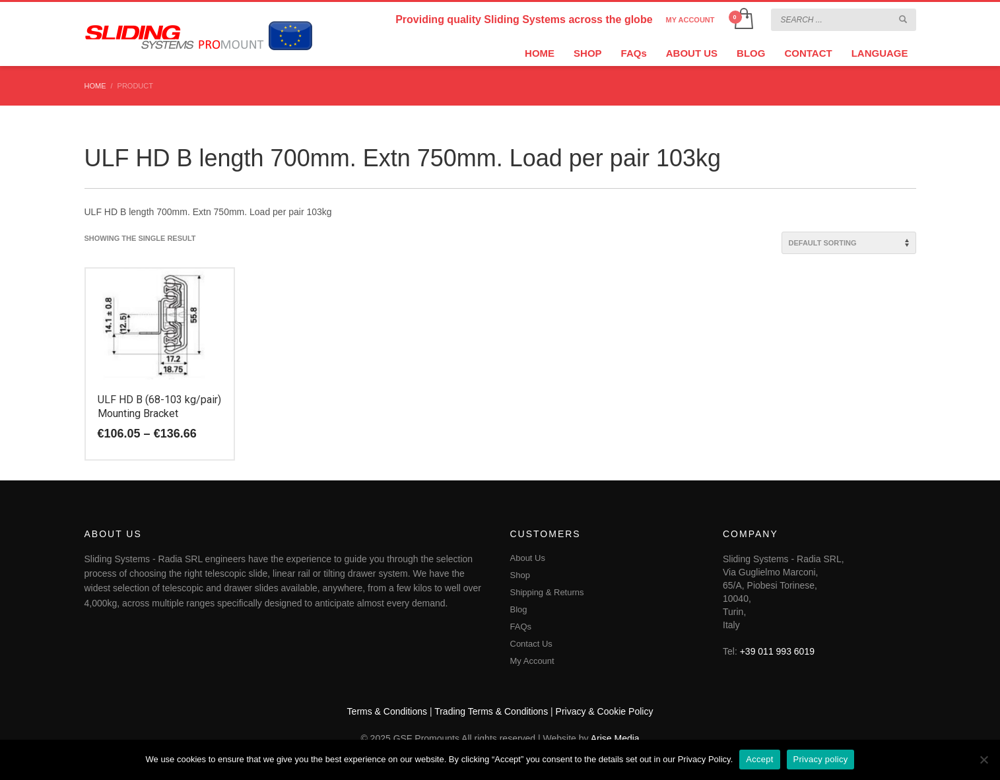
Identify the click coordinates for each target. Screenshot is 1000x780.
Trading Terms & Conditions (491, 711)
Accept (759, 759)
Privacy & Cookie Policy (604, 711)
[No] (983, 759)
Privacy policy (820, 759)
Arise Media (615, 738)
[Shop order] (849, 243)
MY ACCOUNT (690, 20)
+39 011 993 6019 (777, 651)
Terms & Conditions (387, 711)
